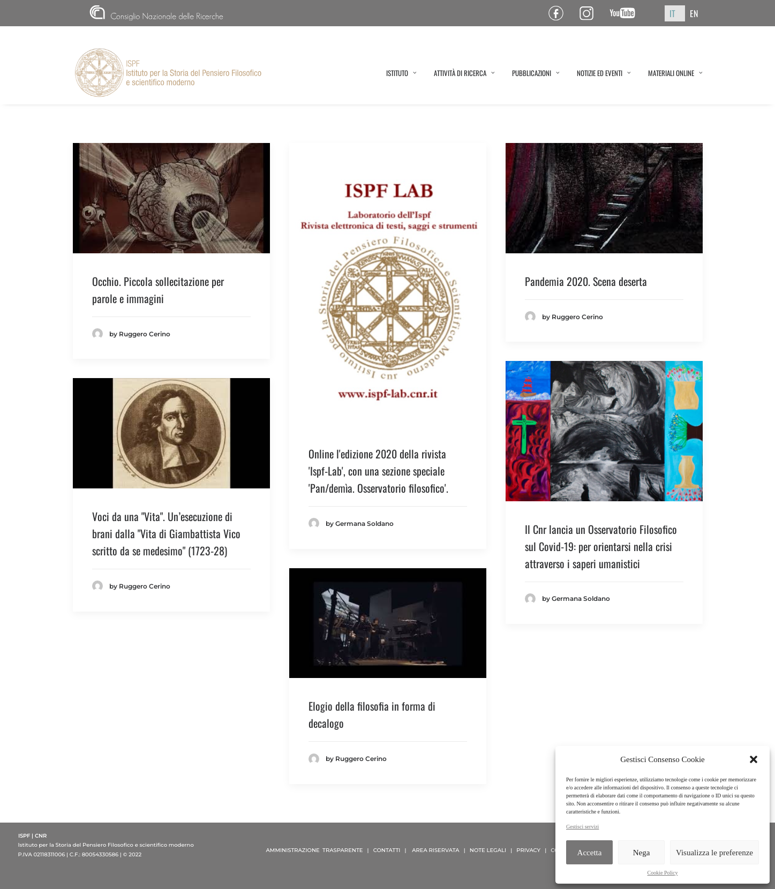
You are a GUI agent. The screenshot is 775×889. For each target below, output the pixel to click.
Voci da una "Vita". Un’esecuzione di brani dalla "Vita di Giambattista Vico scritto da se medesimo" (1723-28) (166, 533)
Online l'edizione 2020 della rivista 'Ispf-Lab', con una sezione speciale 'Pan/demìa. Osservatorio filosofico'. (378, 471)
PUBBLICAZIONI (536, 72)
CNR (156, 13)
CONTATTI (387, 850)
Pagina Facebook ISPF (559, 13)
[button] (753, 759)
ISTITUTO (401, 72)
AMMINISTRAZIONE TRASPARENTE (314, 850)
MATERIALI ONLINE (675, 72)
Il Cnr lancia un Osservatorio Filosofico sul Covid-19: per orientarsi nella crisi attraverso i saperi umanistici (601, 546)
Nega (641, 852)
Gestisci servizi (582, 827)
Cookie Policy (663, 873)
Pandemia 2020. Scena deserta (586, 281)
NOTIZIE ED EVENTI (604, 72)
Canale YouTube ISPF (626, 13)
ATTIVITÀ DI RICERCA (464, 72)
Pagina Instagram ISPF (590, 13)
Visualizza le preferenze (714, 852)
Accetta (589, 852)
